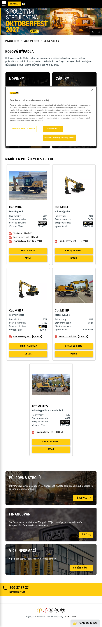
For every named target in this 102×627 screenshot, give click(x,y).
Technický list (26, 237)
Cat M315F (62, 207)
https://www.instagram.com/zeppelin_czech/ (51, 610)
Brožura (23, 233)
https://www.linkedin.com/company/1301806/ (62, 610)
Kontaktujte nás (88, 623)
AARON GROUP (69, 617)
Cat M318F (62, 311)
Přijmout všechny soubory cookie (59, 138)
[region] (51, 116)
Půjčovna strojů (25, 478)
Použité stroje (12, 41)
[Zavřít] (92, 90)
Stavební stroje (31, 41)
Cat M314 (15, 207)
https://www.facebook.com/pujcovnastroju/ (45, 610)
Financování (20, 515)
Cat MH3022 (40, 406)
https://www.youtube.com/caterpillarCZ (57, 610)
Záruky (62, 79)
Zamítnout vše (53, 129)
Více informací (22, 551)
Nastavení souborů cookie (23, 129)
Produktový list (27, 241)
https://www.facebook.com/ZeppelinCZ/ (39, 610)
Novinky (16, 79)
